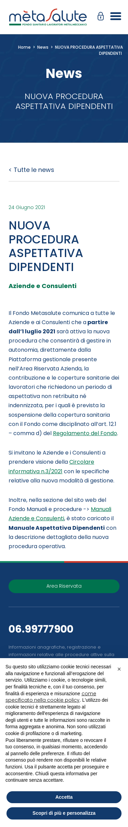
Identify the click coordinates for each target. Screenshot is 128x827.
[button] (102, 17)
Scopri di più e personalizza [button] (63, 813)
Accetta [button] (64, 797)
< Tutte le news (31, 169)
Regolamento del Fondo (85, 433)
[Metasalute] (48, 17)
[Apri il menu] (113, 17)
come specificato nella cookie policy (50, 697)
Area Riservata (64, 586)
